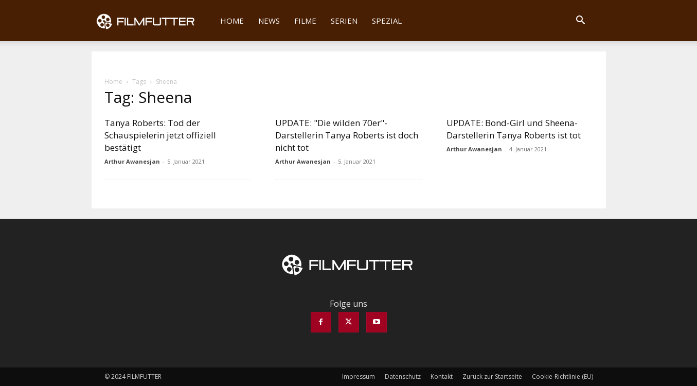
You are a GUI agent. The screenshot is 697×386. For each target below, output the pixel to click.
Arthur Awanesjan (132, 161)
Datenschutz (403, 376)
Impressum (358, 376)
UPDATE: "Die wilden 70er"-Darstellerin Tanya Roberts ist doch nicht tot (346, 135)
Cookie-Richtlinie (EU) (562, 376)
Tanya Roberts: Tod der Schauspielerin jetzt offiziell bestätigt (160, 135)
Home (232, 20)
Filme (305, 20)
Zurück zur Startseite (492, 376)
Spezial (387, 20)
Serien (344, 20)
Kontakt (442, 376)
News (269, 20)
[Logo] (152, 20)
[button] (580, 21)
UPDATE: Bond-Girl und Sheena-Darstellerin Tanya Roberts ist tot (513, 129)
